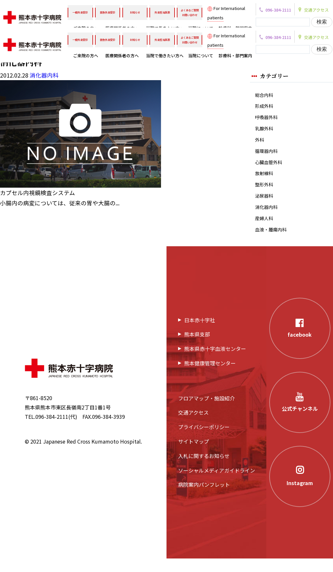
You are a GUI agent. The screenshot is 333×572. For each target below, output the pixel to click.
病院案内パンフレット (204, 498)
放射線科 (265, 181)
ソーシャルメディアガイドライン (216, 484)
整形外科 (265, 193)
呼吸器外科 (268, 120)
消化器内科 (268, 217)
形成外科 (265, 107)
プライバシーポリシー (204, 441)
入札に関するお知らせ (204, 469)
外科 (260, 144)
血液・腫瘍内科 (273, 242)
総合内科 (265, 95)
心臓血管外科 (270, 169)
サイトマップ (193, 455)
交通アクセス (193, 426)
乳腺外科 (265, 132)
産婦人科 (265, 230)
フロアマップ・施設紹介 (206, 412)
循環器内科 (268, 156)
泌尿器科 (265, 205)
